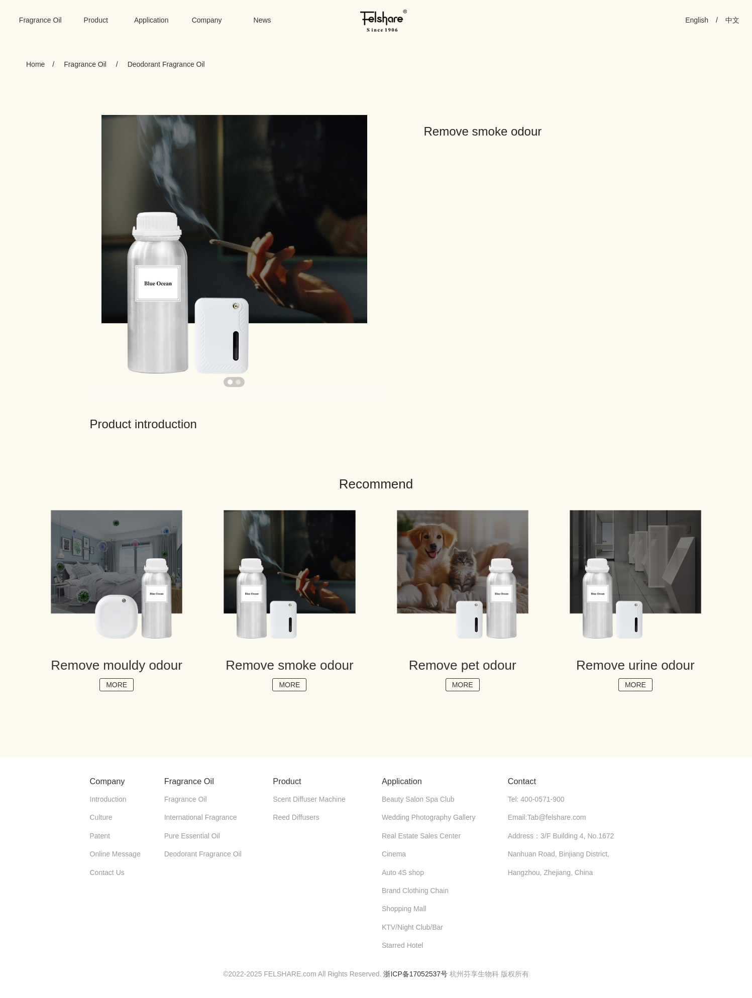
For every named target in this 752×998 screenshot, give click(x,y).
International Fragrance (200, 817)
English (696, 20)
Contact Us (107, 872)
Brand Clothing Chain (415, 891)
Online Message (115, 854)
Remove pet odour (462, 665)
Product (96, 20)
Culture (101, 817)
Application (151, 20)
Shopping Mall (404, 909)
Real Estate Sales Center (421, 836)
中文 (732, 20)
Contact (522, 781)
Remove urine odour (635, 665)
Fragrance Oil (40, 20)
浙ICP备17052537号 (415, 974)
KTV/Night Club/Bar (412, 927)
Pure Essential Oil (192, 836)
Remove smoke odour (289, 665)
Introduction (108, 799)
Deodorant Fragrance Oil (166, 64)
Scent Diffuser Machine (309, 799)
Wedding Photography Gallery (429, 817)
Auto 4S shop (403, 872)
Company (207, 20)
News (262, 20)
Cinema (394, 854)
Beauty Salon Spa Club (418, 799)
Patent (100, 836)
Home (35, 64)
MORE (116, 685)
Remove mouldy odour (116, 665)
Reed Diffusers (296, 817)
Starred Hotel (402, 945)
